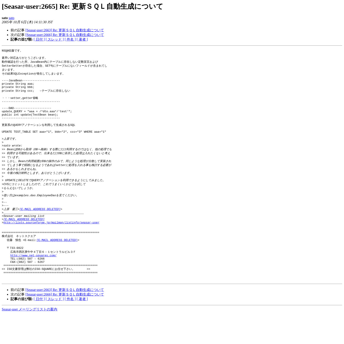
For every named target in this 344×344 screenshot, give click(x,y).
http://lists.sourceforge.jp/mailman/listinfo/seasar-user (51, 245)
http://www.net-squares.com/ (33, 281)
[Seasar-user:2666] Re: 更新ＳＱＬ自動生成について (64, 35)
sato (11, 18)
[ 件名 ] (70, 39)
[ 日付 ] (39, 39)
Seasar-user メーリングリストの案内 (29, 340)
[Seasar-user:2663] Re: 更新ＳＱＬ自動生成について (64, 30)
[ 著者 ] (82, 39)
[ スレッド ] (55, 39)
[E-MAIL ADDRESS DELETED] (40, 229)
